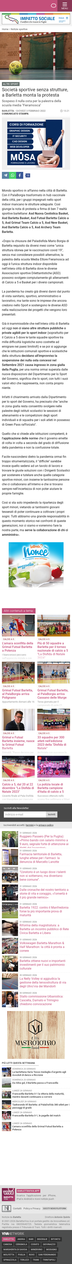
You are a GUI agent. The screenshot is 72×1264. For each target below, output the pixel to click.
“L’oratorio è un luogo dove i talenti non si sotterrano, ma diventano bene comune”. (43, 875)
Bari (31, 1239)
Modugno (51, 1249)
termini (30, 825)
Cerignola (21, 1244)
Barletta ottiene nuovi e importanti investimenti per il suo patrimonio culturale (42, 964)
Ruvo (32, 1254)
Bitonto (55, 1239)
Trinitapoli (49, 1260)
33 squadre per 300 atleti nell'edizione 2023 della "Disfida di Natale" (51, 743)
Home (5, 29)
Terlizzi (24, 1260)
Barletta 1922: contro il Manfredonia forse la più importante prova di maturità (44, 911)
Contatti (17, 1208)
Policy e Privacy (31, 1208)
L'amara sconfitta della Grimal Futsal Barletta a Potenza (17, 646)
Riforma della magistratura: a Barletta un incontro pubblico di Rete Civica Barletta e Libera (44, 929)
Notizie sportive (19, 29)
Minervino (36, 1249)
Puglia (21, 1254)
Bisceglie (42, 1239)
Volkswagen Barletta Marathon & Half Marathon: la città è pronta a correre (42, 947)
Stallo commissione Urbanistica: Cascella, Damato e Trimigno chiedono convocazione (41, 1000)
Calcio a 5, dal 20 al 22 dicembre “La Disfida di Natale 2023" (18, 788)
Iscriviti (51, 814)
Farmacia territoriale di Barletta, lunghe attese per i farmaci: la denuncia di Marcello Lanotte (41, 858)
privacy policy (46, 825)
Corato (35, 1244)
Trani (36, 1260)
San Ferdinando (47, 1254)
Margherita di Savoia (15, 1249)
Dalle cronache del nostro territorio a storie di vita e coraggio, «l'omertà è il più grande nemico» (44, 893)
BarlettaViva (21, 5)
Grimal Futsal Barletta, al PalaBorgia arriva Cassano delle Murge (52, 693)
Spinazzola (9, 1260)
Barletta (8, 1239)
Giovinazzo (49, 1244)
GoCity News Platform (54, 1208)
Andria (21, 1239)
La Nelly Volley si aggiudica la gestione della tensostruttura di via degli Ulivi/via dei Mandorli (43, 982)
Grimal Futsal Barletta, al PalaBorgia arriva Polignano (17, 693)
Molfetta (8, 1254)
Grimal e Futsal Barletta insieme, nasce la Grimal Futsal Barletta (18, 743)
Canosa (7, 1244)
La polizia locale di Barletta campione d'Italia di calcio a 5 (50, 788)
